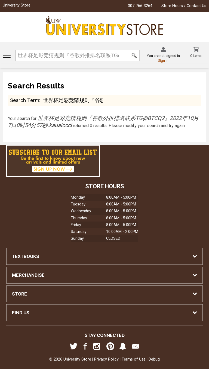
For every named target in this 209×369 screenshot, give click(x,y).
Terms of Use (134, 359)
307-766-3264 (140, 6)
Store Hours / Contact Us (183, 6)
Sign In (163, 61)
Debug (154, 359)
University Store (16, 5)
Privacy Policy (106, 359)
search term (24, 100)
